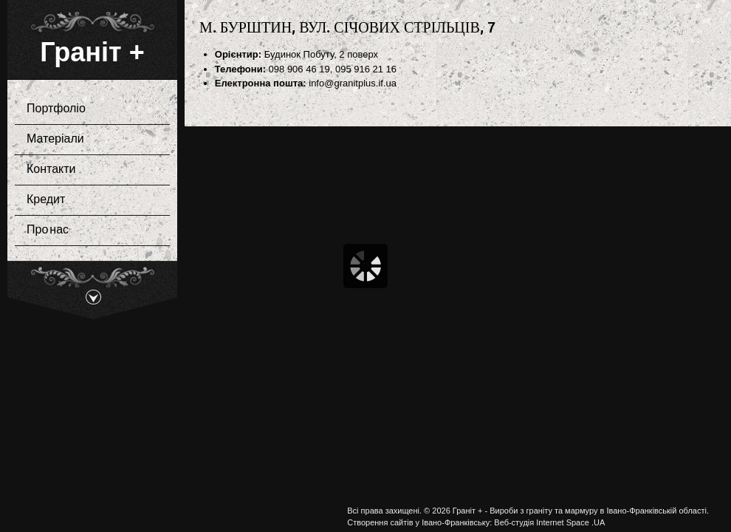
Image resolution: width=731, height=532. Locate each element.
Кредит (46, 200)
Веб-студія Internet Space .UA (549, 522)
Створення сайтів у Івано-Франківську (418, 522)
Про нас (48, 230)
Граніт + (92, 52)
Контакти (88, 170)
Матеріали (88, 139)
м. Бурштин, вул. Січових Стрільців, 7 (347, 26)
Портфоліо (88, 109)
